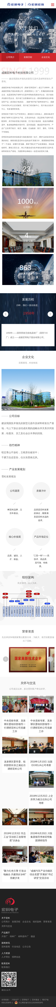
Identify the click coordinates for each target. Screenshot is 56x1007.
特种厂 (13, 936)
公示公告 (26, 946)
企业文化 (46, 57)
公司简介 (10, 57)
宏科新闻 (5, 946)
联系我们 (5, 967)
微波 (33, 936)
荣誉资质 (47, 921)
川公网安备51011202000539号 (30, 1003)
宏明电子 (25, 1000)
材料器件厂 (23, 936)
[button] (50, 314)
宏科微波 (35, 1000)
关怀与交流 (6, 926)
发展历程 (28, 57)
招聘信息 (16, 957)
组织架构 (37, 921)
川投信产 (15, 1000)
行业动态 (16, 946)
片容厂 (4, 936)
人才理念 (5, 957)
